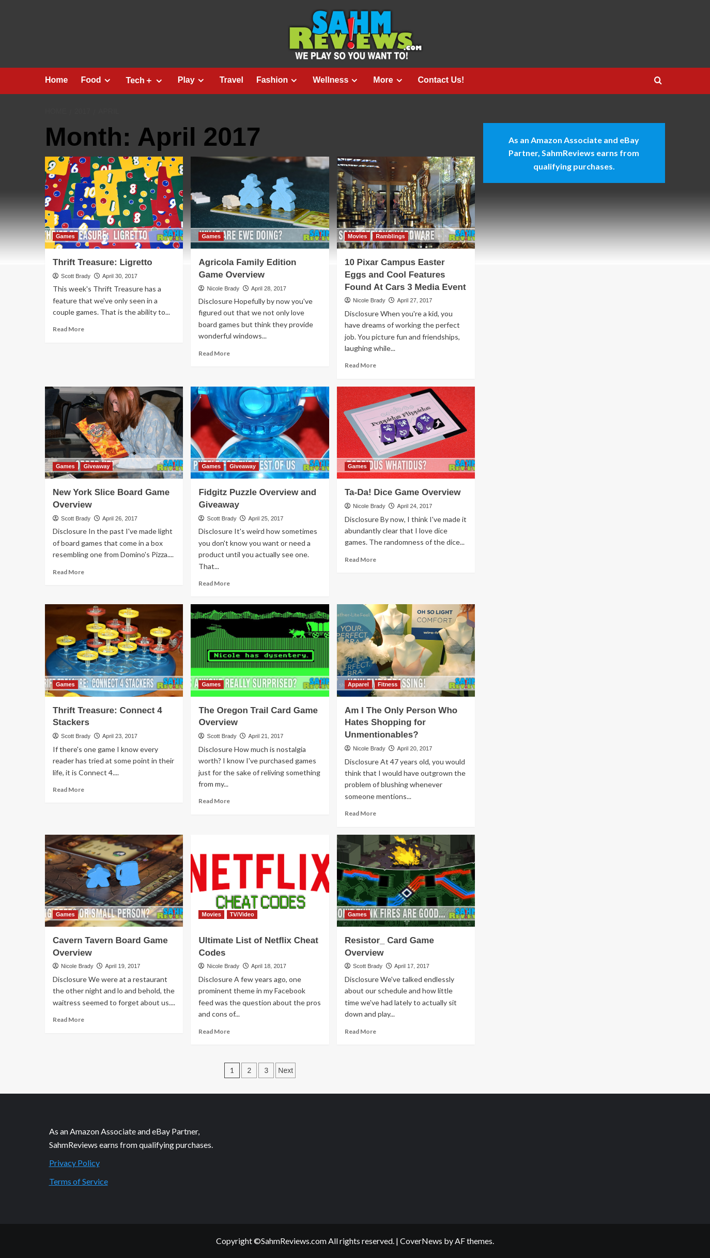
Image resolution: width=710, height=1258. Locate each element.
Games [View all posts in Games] (65, 236)
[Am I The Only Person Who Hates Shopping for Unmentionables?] (406, 650)
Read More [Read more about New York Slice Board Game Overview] (68, 572)
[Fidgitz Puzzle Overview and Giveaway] (260, 433)
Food (97, 80)
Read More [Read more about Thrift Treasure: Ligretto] (68, 329)
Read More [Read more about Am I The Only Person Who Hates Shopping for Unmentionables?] (360, 813)
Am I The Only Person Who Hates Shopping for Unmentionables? (401, 722)
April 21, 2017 (265, 736)
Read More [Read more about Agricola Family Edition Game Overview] (214, 353)
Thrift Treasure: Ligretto (102, 262)
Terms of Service (78, 1181)
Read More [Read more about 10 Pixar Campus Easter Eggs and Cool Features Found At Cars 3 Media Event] (360, 365)
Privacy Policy (74, 1163)
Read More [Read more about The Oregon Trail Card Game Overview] (214, 801)
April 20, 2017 (414, 748)
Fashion (278, 80)
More (389, 80)
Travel (231, 79)
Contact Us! (441, 79)
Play (192, 80)
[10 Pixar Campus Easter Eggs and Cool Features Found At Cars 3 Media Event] (406, 203)
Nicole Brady (223, 288)
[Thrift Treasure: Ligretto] (114, 203)
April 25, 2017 (265, 518)
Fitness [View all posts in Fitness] (388, 684)
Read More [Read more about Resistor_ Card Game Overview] (360, 1031)
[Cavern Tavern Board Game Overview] (114, 881)
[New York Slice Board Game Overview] (114, 433)
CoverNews (421, 1241)
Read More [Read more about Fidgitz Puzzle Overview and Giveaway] (214, 583)
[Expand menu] (107, 80)
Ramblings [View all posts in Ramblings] (390, 236)
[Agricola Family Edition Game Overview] (260, 203)
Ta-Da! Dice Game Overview (403, 492)
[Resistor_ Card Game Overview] (406, 881)
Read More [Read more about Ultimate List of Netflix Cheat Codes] (214, 1031)
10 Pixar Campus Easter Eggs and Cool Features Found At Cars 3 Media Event (405, 274)
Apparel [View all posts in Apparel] (358, 684)
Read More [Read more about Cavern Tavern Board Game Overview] (68, 1019)
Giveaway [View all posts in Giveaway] (97, 466)
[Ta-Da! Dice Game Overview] (406, 433)
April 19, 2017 (122, 966)
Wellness (336, 80)
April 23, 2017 (119, 736)
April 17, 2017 (411, 966)
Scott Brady (75, 276)
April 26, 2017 (119, 518)
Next (285, 1070)
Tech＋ (145, 80)
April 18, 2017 (268, 966)
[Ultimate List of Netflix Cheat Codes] (260, 881)
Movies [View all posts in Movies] (357, 236)
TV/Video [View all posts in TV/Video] (242, 914)
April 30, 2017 (119, 276)
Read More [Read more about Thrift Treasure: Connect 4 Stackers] (68, 789)
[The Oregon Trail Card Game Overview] (260, 650)
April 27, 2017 (414, 300)
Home (56, 79)
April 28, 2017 (268, 288)
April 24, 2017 (414, 506)
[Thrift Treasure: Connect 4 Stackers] (114, 650)
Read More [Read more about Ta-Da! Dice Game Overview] (360, 559)
